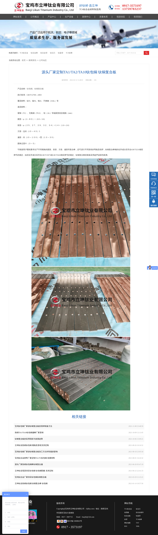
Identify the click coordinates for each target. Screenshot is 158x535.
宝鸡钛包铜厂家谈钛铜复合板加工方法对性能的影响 (36, 452)
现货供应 (121, 17)
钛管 (125, 519)
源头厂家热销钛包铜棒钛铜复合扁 (29, 464)
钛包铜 (29, 89)
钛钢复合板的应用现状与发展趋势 (29, 439)
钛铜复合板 (39, 89)
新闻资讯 (32, 60)
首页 (24, 60)
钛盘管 (60, 53)
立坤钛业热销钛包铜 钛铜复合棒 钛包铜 (31, 483)
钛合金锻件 (140, 512)
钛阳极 (126, 512)
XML (137, 526)
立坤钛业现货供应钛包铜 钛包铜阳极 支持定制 (34, 471)
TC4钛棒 (69, 53)
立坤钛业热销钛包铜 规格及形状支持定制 (32, 445)
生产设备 (69, 17)
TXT (137, 523)
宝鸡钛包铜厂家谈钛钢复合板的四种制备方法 (33, 426)
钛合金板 (127, 516)
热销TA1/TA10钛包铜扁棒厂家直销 (29, 432)
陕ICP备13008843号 (74, 521)
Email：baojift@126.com (85, 517)
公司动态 (43, 60)
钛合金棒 (34, 53)
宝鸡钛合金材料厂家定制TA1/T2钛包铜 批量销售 (35, 458)
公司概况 (35, 17)
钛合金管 (43, 53)
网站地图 (127, 523)
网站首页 (17, 17)
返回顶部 (154, 205)
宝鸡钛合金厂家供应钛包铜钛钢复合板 (31, 477)
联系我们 (138, 17)
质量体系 (103, 17)
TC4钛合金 (24, 53)
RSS (125, 526)
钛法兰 (52, 53)
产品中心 (52, 17)
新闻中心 (86, 17)
